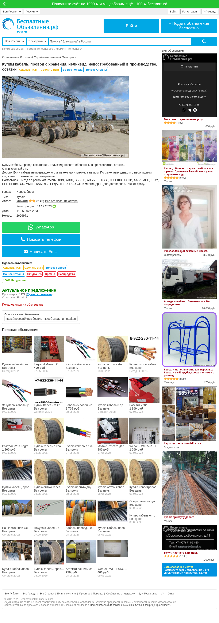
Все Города (29, 593)
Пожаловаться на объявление (22, 304)
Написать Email (41, 251)
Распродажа (66, 274)
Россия (32, 11)
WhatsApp (41, 227)
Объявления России (16, 57)
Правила (84, 593)
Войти (173, 11)
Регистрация (190, 11)
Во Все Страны (96, 69)
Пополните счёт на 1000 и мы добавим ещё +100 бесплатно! (109, 4)
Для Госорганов (148, 593)
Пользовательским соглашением (109, 605)
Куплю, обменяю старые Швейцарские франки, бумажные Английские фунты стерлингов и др (188, 171)
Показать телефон (41, 239)
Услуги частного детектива (180, 552)
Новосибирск (25, 191)
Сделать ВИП (50, 69)
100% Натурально (15, 280)
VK (162, 593)
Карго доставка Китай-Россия (182, 443)
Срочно (50, 274)
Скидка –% (34, 274)
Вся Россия (12, 11)
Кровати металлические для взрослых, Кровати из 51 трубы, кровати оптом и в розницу (189, 372)
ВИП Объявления (173, 50)
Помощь (98, 593)
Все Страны (46, 593)
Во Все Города (72, 69)
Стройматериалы (46, 57)
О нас (171, 593)
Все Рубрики (11, 593)
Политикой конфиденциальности (150, 605)
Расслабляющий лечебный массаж (186, 251)
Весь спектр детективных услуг (184, 119)
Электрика (69, 57)
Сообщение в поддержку (120, 593)
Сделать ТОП (28, 69)
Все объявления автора (61, 201)
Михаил (22, 201)
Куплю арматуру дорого (179, 517)
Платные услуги (66, 593)
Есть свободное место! (178, 567)
